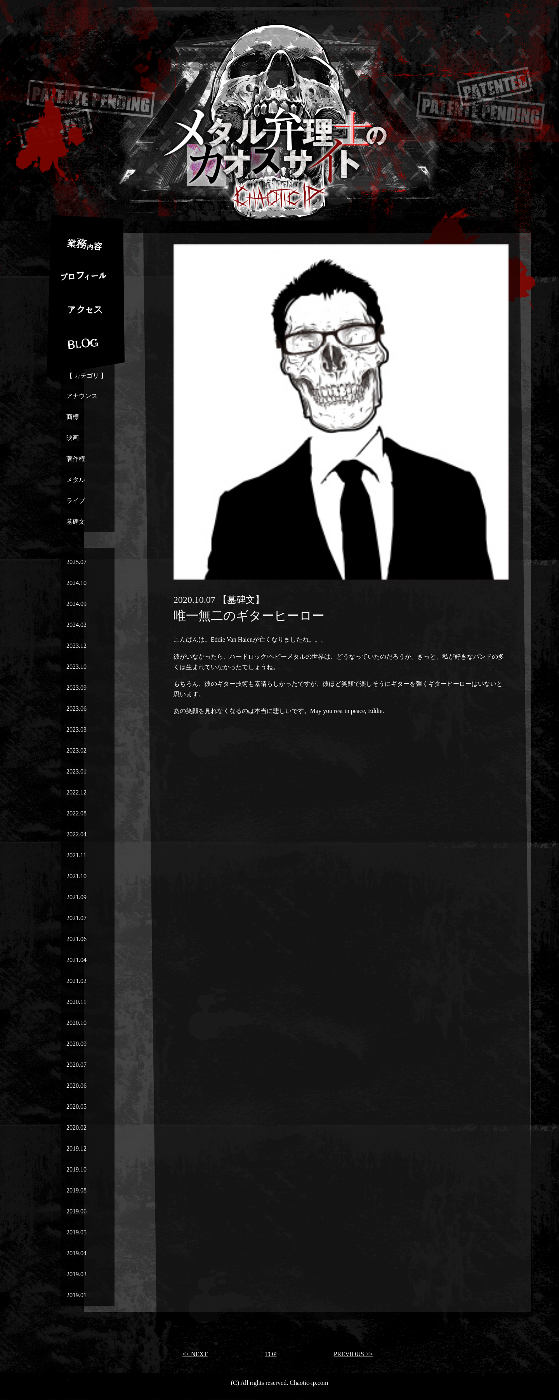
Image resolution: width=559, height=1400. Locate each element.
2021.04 (76, 960)
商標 (72, 417)
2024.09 (76, 603)
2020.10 (76, 1022)
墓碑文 (75, 521)
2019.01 (76, 1295)
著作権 (75, 458)
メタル (75, 479)
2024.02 (76, 624)
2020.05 (76, 1106)
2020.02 (76, 1127)
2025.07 (76, 562)
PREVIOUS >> (353, 1354)
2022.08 (76, 813)
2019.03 (76, 1274)
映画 (72, 437)
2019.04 (76, 1253)
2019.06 (76, 1211)
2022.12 (76, 792)
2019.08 (76, 1190)
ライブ (75, 500)
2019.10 (76, 1169)
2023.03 (76, 729)
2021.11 (76, 855)
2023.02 (76, 750)
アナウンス (81, 396)
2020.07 (76, 1064)
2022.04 (76, 834)
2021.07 (76, 918)
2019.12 (76, 1148)
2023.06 (76, 708)
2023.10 (76, 666)
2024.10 (76, 583)
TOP (271, 1354)
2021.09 (76, 897)
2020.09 (76, 1043)
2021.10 (76, 876)
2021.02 (76, 981)
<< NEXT (195, 1354)
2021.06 (76, 939)
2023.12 (76, 645)
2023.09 (76, 687)
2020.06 (76, 1085)
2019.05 (76, 1232)
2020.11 (76, 1002)
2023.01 (76, 771)
